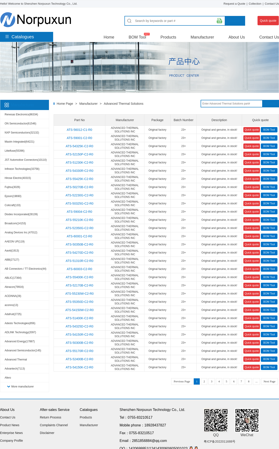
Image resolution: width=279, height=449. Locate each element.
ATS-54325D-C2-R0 (79, 326)
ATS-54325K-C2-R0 (79, 146)
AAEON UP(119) (15, 241)
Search (234, 21)
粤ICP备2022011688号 (219, 441)
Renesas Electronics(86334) (21, 114)
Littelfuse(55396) (14, 150)
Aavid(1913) (12, 250)
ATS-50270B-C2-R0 (79, 187)
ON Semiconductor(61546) (20, 123)
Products (168, 37)
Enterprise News (11, 433)
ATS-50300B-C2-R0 (79, 342)
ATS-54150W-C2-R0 (79, 310)
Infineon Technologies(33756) (22, 168)
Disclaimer (47, 433)
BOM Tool (137, 37)
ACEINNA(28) (13, 296)
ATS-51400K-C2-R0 (79, 318)
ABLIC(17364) (13, 277)
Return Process (50, 417)
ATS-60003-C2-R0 (79, 269)
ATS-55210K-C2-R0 (79, 220)
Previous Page (182, 381)
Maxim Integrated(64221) (19, 141)
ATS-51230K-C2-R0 (79, 162)
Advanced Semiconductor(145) (23, 350)
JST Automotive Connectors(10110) (26, 159)
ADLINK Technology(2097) (20, 332)
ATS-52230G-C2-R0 (79, 195)
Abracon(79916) (14, 286)
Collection (255, 3)
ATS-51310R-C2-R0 (79, 261)
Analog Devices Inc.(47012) (21, 232)
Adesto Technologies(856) (20, 323)
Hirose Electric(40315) (18, 178)
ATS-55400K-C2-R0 (79, 277)
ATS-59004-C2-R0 (79, 211)
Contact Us (272, 3)
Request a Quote (234, 3)
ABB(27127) (12, 259)
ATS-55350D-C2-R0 (79, 302)
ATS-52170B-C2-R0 (79, 285)
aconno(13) (11, 305)
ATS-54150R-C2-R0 (79, 334)
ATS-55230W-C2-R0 (79, 293)
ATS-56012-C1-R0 (79, 130)
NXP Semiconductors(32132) (22, 132)
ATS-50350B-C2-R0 (79, 244)
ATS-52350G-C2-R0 (79, 228)
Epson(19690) (13, 196)
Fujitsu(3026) (12, 187)
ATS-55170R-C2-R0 (79, 351)
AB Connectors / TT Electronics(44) (25, 268)
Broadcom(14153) (15, 223)
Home (109, 37)
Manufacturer (202, 37)
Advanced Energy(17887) (20, 341)
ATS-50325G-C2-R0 (79, 203)
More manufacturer (22, 386)
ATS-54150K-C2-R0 (79, 367)
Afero (8, 377)
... (256, 381)
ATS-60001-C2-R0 (79, 236)
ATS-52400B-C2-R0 (79, 359)
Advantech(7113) (15, 368)
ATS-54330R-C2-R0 (79, 170)
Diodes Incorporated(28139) (21, 214)
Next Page (269, 381)
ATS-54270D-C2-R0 (79, 252)
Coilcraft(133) (13, 205)
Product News (9, 425)
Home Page (65, 103)
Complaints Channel (54, 425)
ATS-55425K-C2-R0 (79, 179)
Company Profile (11, 440)
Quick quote (268, 20)
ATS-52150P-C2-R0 (79, 154)
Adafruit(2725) (13, 314)
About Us (237, 37)
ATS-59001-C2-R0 (79, 138)
